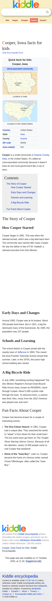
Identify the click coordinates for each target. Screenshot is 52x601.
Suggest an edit (33, 561)
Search (47, 12)
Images (15, 20)
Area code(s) (9, 147)
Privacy (34, 591)
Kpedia (34, 20)
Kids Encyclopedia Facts (12, 53)
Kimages (24, 20)
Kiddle (5, 591)
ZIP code (7, 143)
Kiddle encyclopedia (28, 534)
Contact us (7, 594)
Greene (23, 138)
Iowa (22, 134)
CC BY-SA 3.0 (31, 580)
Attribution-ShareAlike (30, 540)
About (24, 591)
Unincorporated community (20, 69)
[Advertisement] (26, 31)
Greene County (41, 155)
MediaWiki (36, 588)
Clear (41, 12)
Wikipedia (42, 586)
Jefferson (21, 352)
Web (7, 20)
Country (6, 130)
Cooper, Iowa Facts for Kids (16, 548)
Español (43, 20)
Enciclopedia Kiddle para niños (28, 594)
